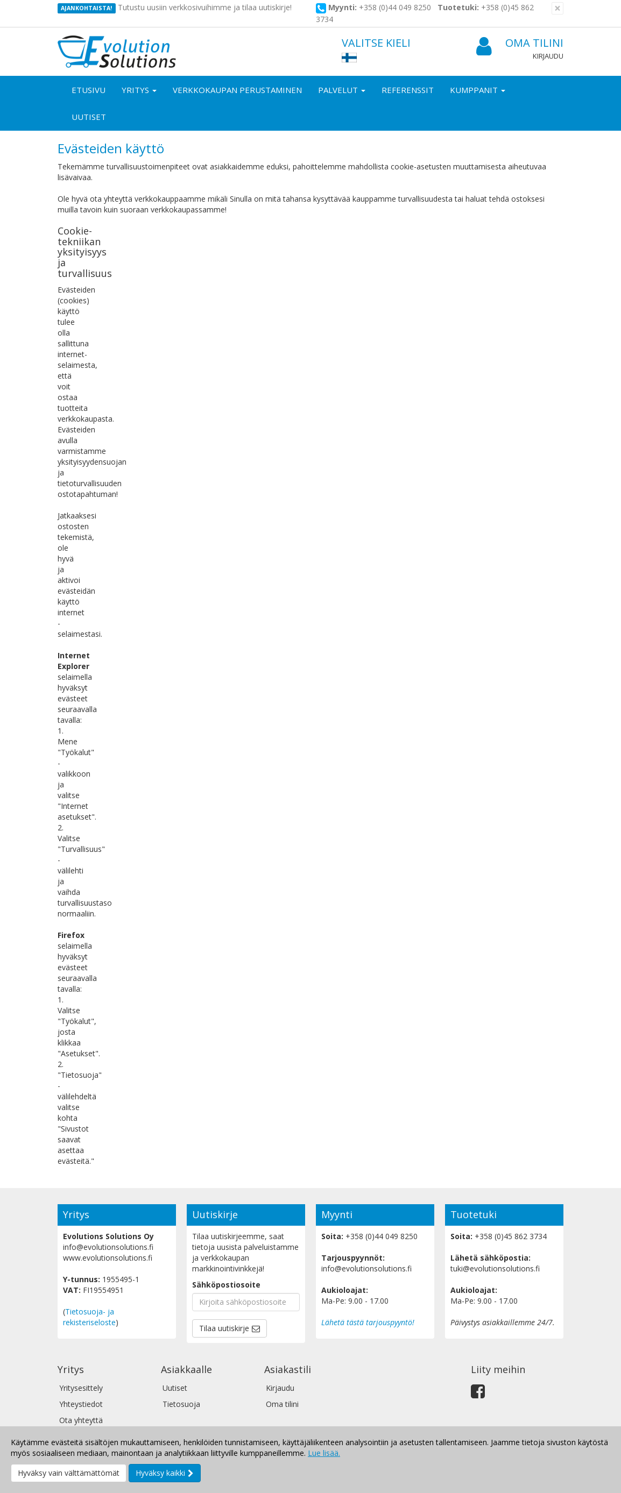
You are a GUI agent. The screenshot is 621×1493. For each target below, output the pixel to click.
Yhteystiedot (81, 1404)
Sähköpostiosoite (226, 1284)
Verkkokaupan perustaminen (237, 89)
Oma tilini (519, 43)
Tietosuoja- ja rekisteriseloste (89, 1316)
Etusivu (88, 89)
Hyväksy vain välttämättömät (68, 1473)
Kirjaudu (548, 56)
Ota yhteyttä (81, 1420)
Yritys (139, 89)
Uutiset (89, 116)
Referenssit (408, 89)
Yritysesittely (81, 1388)
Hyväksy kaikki (160, 1473)
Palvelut (341, 89)
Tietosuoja (181, 1404)
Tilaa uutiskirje (224, 1328)
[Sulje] (557, 8)
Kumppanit (477, 89)
